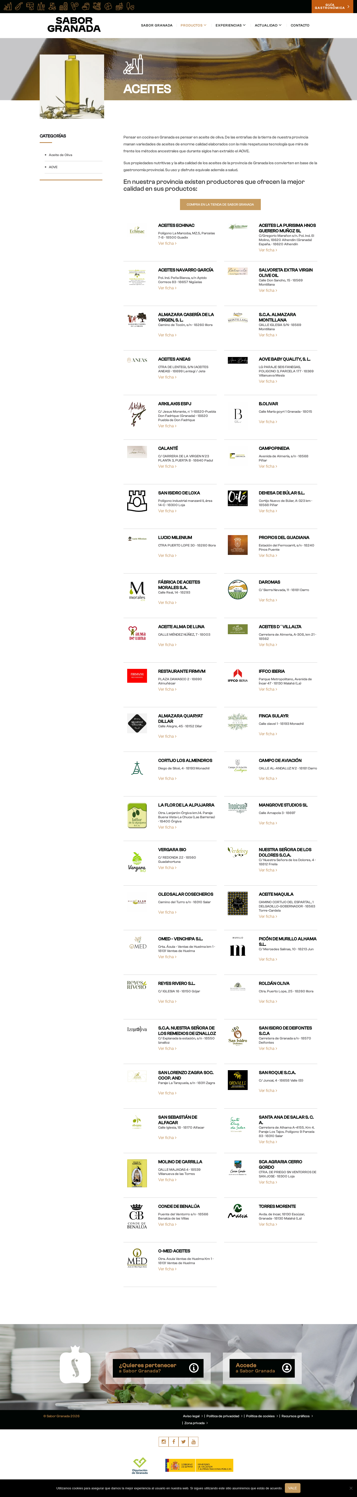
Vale (293, 1488)
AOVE (53, 167)
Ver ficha (167, 243)
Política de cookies (262, 1416)
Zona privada (196, 1423)
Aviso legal (193, 1416)
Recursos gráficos (297, 1416)
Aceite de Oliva (60, 155)
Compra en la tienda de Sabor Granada (220, 205)
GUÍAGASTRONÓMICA (332, 6)
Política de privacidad (224, 1416)
